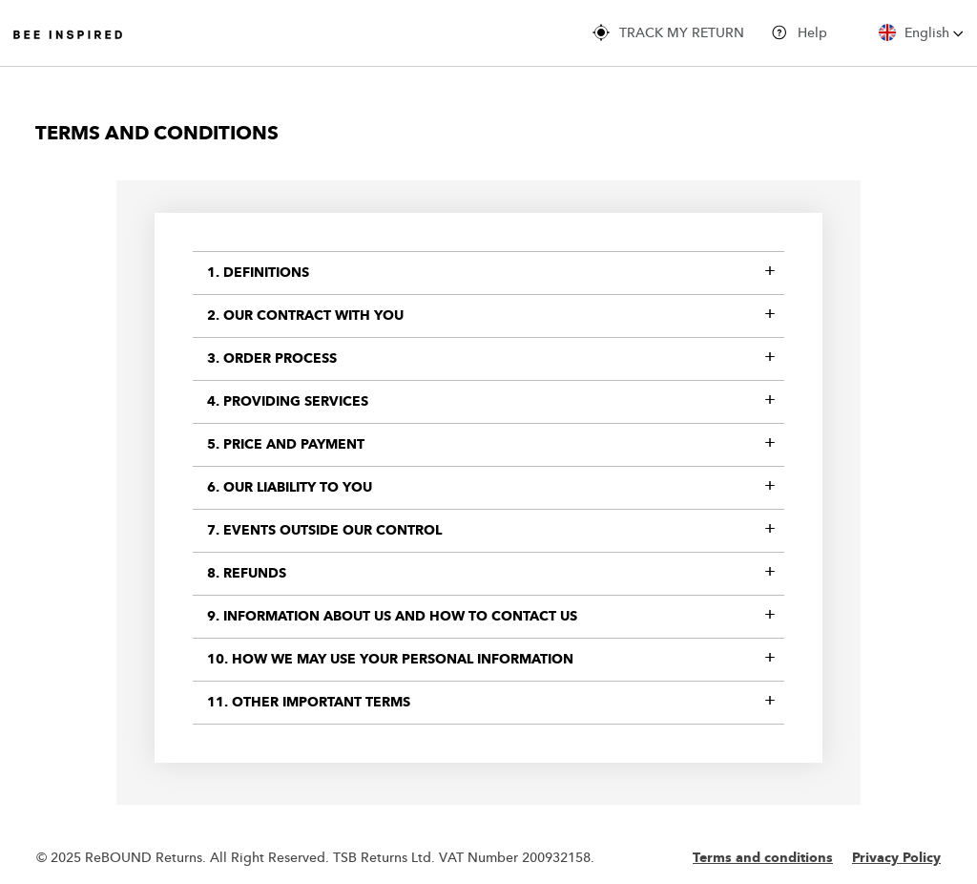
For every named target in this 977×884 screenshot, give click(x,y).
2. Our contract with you (305, 316)
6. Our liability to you (289, 488)
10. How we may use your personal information (390, 659)
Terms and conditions (763, 858)
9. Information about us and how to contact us (392, 616)
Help (799, 32)
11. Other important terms (308, 702)
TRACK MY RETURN (668, 32)
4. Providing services (287, 402)
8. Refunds (246, 573)
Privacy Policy (896, 858)
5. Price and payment (285, 445)
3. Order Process (272, 359)
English (921, 32)
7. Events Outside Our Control (324, 530)
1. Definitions (258, 273)
